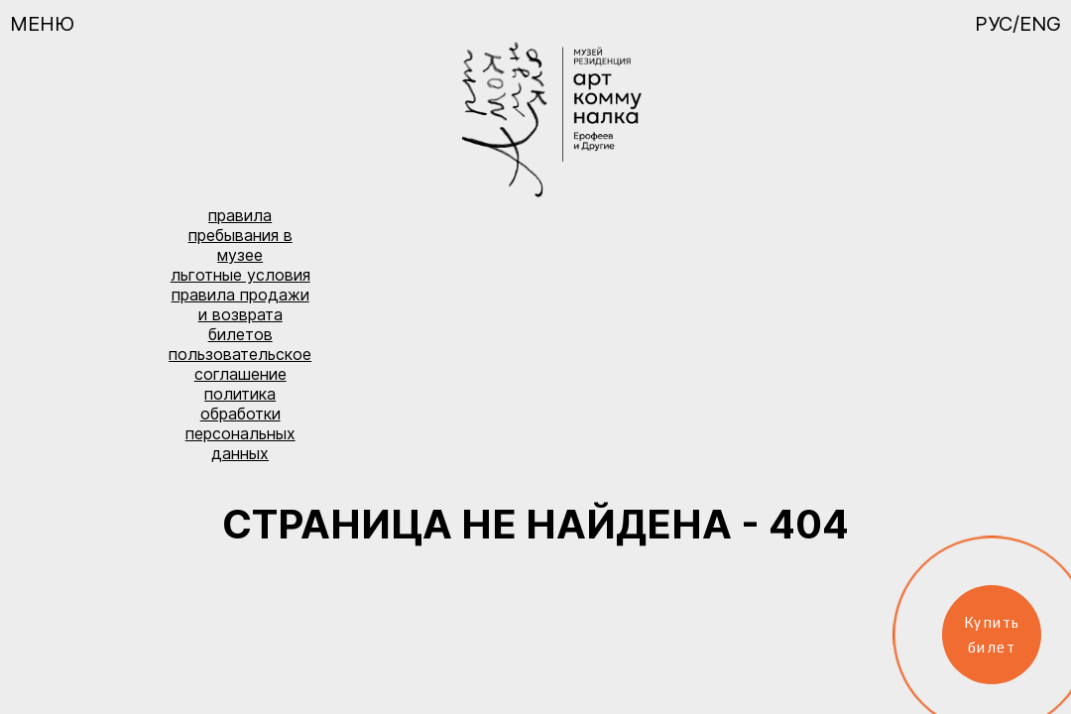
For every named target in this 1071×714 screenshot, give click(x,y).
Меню (42, 24)
